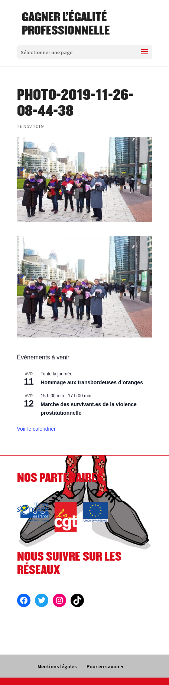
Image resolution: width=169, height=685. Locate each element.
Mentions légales (57, 666)
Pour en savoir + (105, 666)
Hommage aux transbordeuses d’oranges (92, 382)
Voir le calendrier (36, 429)
